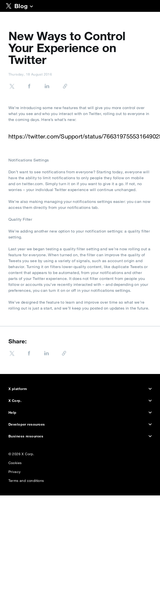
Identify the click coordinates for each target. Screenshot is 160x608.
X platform (80, 389)
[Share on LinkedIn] (42, 87)
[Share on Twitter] (11, 87)
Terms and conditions (26, 479)
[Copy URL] (59, 86)
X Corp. (80, 401)
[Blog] (31, 7)
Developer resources (80, 424)
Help (80, 412)
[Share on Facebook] (24, 87)
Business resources (80, 436)
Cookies (15, 462)
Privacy (14, 471)
